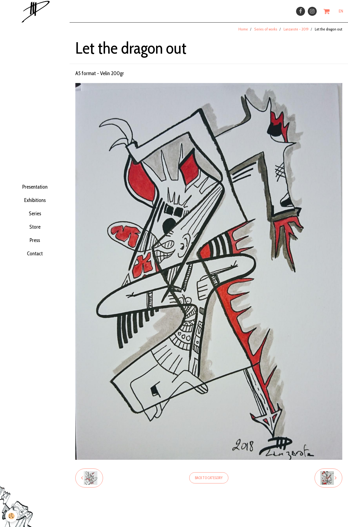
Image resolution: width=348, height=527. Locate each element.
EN (341, 12)
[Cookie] (11, 516)
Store (35, 232)
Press (35, 249)
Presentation (35, 181)
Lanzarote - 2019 (296, 32)
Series (35, 215)
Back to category (209, 481)
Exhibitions (35, 198)
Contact (35, 265)
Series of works (265, 32)
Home (243, 32)
